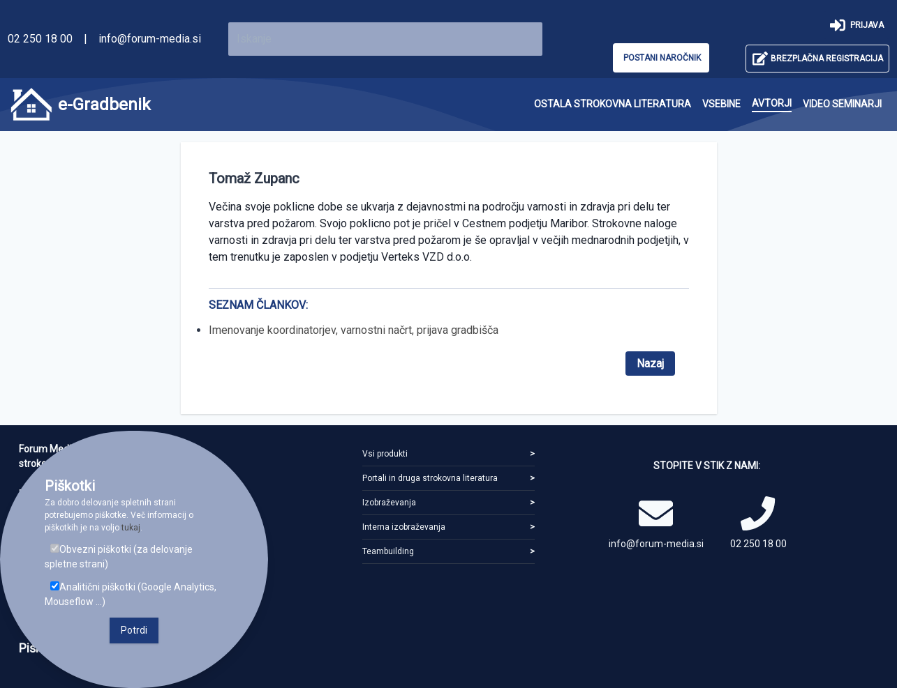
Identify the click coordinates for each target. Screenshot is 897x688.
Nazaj (650, 363)
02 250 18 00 (40, 38)
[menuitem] (612, 104)
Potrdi (134, 630)
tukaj (130, 528)
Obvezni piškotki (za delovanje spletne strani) (119, 556)
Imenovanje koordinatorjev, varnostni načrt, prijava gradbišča (353, 330)
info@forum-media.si (149, 38)
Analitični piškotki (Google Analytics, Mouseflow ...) (130, 594)
